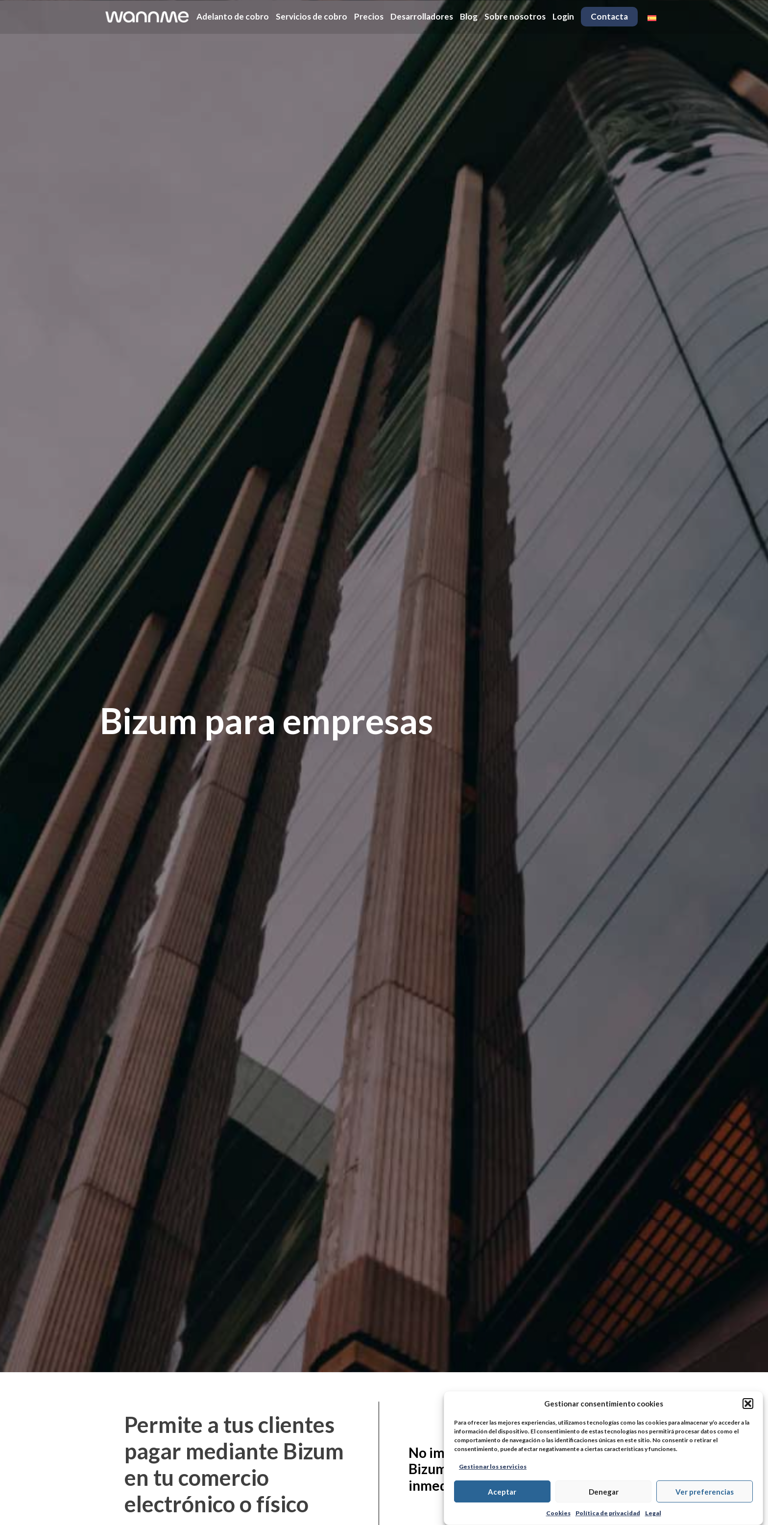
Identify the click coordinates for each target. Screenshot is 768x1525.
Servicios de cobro (311, 16)
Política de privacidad (608, 1513)
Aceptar (502, 1491)
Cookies (558, 1513)
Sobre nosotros (515, 16)
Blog (469, 16)
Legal (653, 1513)
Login (563, 16)
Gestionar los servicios (493, 1466)
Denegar (604, 1491)
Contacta (609, 16)
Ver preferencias (704, 1491)
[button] (748, 1403)
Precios (369, 16)
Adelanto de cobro (232, 16)
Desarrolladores (421, 16)
